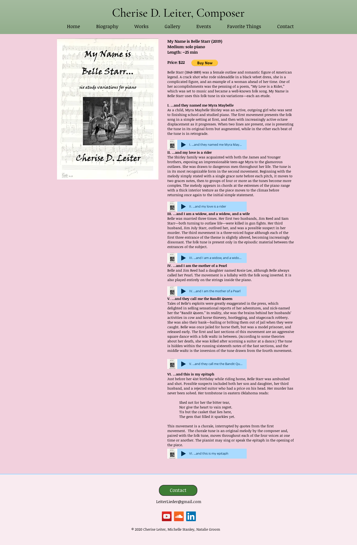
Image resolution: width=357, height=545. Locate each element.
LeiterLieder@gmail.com (178, 501)
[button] (141, 26)
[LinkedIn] (191, 516)
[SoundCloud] (179, 516)
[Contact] (178, 490)
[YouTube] (167, 516)
